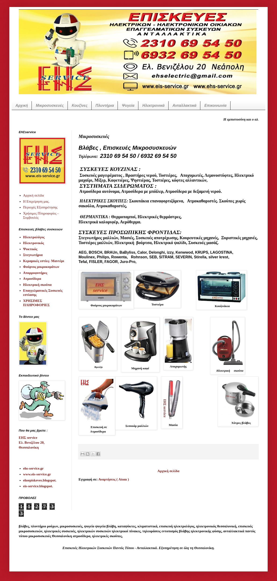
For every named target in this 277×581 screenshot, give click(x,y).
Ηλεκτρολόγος (34, 237)
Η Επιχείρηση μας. (36, 201)
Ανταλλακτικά (184, 105)
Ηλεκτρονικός (33, 243)
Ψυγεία (128, 105)
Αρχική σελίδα (169, 471)
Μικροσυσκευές (50, 105)
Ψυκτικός (30, 249)
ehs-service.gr (33, 468)
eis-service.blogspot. (38, 486)
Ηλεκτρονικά (153, 105)
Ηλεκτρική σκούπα (37, 285)
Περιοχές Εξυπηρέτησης (40, 207)
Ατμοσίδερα (32, 278)
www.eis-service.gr (37, 474)
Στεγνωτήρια (33, 255)
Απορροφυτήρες (35, 273)
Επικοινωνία (215, 105)
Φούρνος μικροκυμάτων (41, 267)
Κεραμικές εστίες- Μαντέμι (43, 261)
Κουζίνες (80, 105)
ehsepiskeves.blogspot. (40, 480)
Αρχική (21, 105)
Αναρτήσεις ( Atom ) (113, 479)
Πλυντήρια (105, 105)
